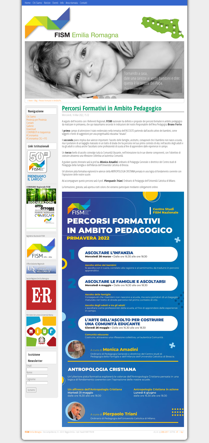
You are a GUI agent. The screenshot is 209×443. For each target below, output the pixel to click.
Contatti (83, 3)
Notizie (47, 3)
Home (28, 3)
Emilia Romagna (33, 431)
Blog (35, 100)
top (182, 431)
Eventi (55, 3)
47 (177, 431)
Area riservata (72, 3)
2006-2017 (165, 431)
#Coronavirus (32, 135)
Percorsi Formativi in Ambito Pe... (50, 100)
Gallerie (30, 126)
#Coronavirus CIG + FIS (36, 138)
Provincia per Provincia (36, 120)
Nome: (29, 372)
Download (31, 129)
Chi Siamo (37, 3)
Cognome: (31, 379)
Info (62, 3)
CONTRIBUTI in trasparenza (38, 132)
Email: (29, 366)
